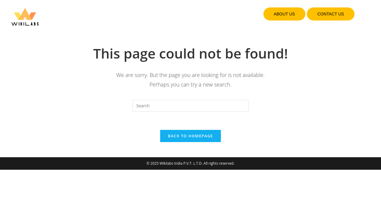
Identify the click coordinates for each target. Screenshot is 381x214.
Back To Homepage (190, 136)
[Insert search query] (190, 106)
